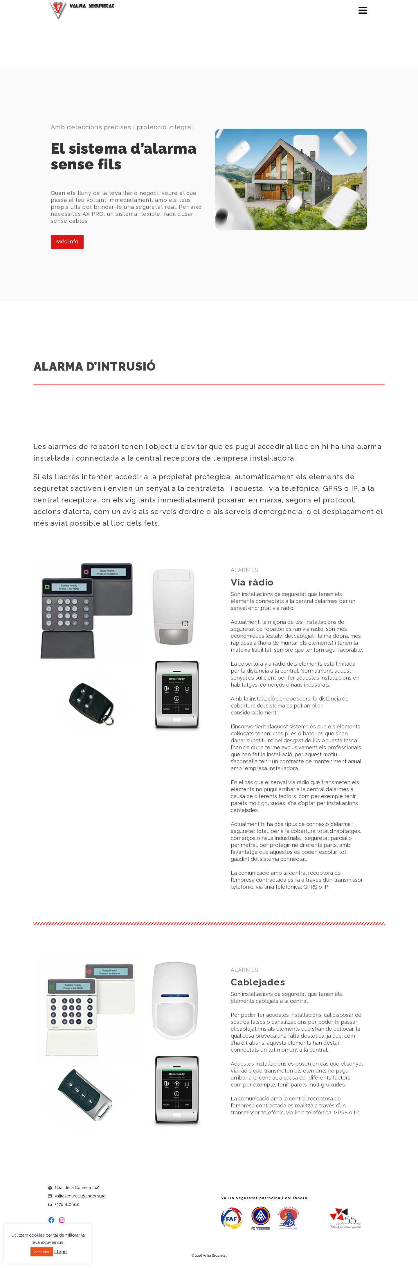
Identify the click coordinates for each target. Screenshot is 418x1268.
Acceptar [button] (42, 1252)
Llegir (60, 1251)
